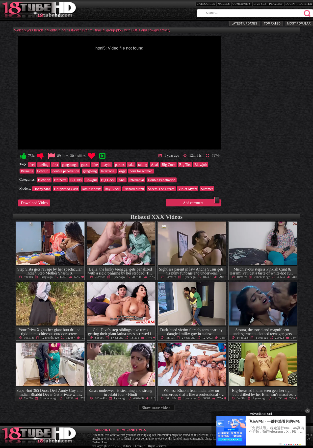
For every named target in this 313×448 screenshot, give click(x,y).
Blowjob (200, 165)
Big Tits (185, 165)
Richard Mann (134, 189)
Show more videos (156, 407)
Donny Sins (41, 189)
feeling (44, 165)
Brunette (27, 171)
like (95, 165)
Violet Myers (187, 189)
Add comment (201, 202)
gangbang (90, 171)
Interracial (108, 171)
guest (84, 165)
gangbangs (69, 165)
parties (119, 165)
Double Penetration (162, 180)
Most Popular (299, 23)
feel (32, 165)
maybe (106, 165)
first (55, 165)
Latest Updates (244, 23)
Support (102, 430)
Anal (154, 165)
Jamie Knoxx (91, 189)
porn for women (141, 171)
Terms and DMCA (131, 430)
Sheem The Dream (161, 189)
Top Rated (272, 23)
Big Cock (168, 165)
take (131, 165)
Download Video (34, 203)
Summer (207, 189)
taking (142, 165)
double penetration (65, 171)
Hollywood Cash (66, 189)
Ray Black (112, 189)
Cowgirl (43, 171)
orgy (122, 171)
